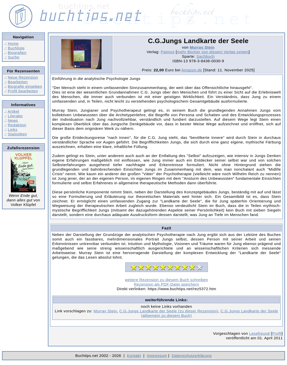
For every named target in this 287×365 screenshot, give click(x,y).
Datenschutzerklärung (192, 355)
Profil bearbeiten (23, 91)
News (13, 120)
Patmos (168, 52)
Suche (13, 57)
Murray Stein (202, 47)
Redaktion (17, 125)
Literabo (15, 116)
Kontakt (134, 355)
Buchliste (16, 48)
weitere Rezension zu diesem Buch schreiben (166, 280)
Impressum (157, 355)
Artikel (13, 111)
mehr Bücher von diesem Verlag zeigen (213, 52)
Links (12, 129)
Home (13, 43)
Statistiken (17, 134)
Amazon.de (191, 70)
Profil (277, 333)
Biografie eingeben (25, 86)
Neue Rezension (23, 77)
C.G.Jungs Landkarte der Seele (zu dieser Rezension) (168, 311)
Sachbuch (206, 56)
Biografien (17, 52)
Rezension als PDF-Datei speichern (166, 284)
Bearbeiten (18, 82)
